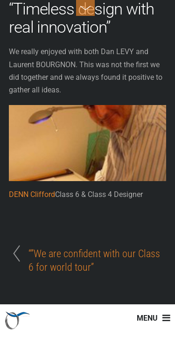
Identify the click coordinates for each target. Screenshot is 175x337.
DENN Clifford (32, 194)
